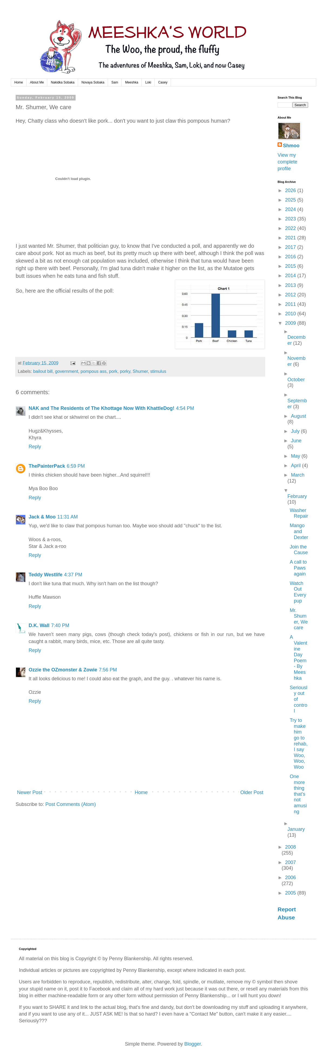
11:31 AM (67, 517)
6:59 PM (76, 466)
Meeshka (131, 82)
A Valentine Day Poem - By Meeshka (298, 657)
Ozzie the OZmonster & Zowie (63, 669)
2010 (291, 313)
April (296, 465)
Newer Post (29, 792)
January (296, 829)
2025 (291, 200)
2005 (291, 893)
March (297, 475)
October (296, 379)
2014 (291, 275)
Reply (35, 446)
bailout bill (43, 371)
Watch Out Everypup (298, 592)
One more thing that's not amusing (298, 794)
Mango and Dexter (299, 531)
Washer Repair (299, 513)
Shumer (140, 371)
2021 (291, 237)
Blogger (192, 1044)
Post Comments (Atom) (70, 804)
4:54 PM (185, 408)
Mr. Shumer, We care (299, 619)
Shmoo (291, 145)
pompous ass (93, 371)
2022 (291, 228)
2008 (290, 847)
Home (18, 82)
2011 (291, 304)
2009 (291, 323)
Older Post (251, 792)
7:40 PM (60, 625)
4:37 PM (73, 574)
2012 (291, 294)
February (297, 496)
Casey (162, 82)
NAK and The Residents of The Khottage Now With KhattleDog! (101, 408)
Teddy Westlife (45, 574)
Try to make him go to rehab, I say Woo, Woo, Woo (299, 744)
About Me (37, 82)
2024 (291, 209)
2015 (291, 266)
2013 (291, 285)
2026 (291, 190)
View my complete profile (287, 161)
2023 (291, 219)
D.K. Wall (39, 625)
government (66, 371)
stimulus (158, 371)
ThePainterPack (47, 466)
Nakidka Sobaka (62, 82)
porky (125, 371)
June (296, 440)
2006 (290, 877)
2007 (290, 862)
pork (113, 371)
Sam (115, 82)
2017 (291, 247)
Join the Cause (299, 549)
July (296, 431)
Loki (148, 82)
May (296, 456)
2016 (291, 256)
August (298, 416)
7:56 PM (108, 669)
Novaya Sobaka (93, 82)
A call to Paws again (298, 567)
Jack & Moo (42, 517)
